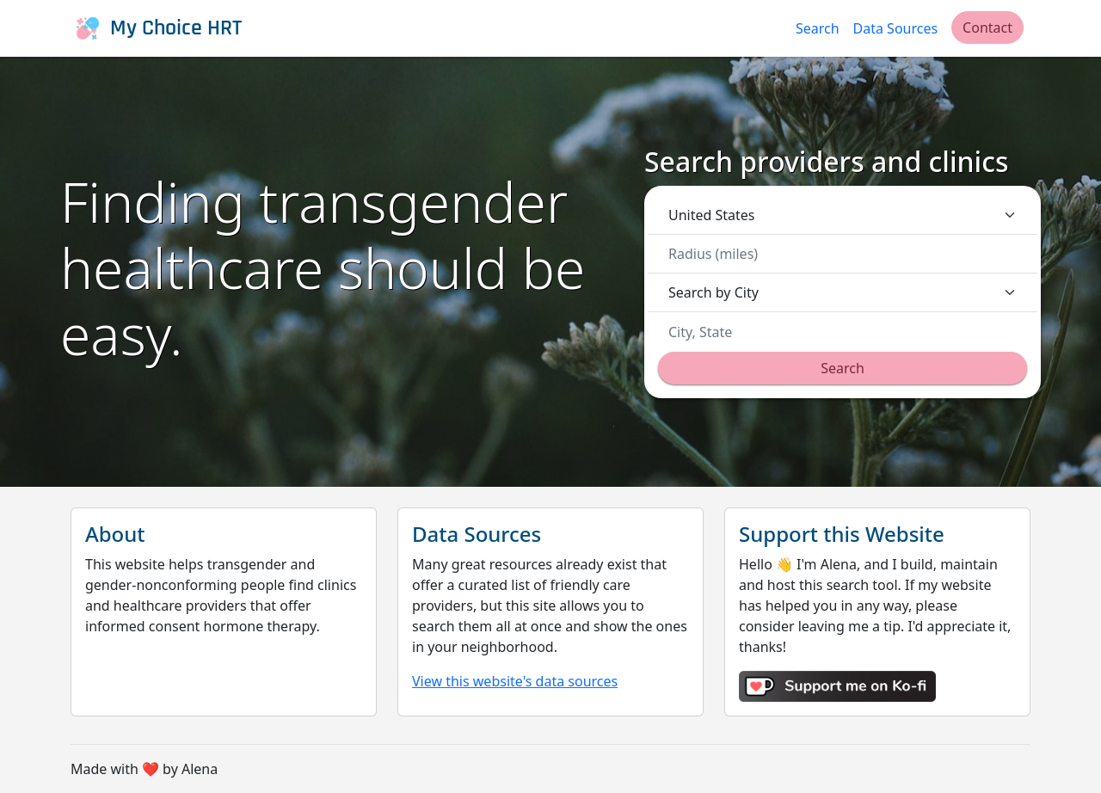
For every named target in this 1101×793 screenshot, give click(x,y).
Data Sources (895, 28)
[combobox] (847, 332)
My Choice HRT (156, 28)
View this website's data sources (515, 681)
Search (818, 28)
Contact (987, 27)
